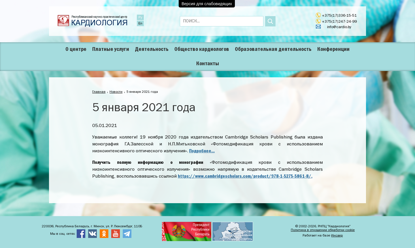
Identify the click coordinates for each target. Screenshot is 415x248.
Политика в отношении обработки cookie (323, 230)
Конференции (333, 49)
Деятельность (152, 49)
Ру (140, 17)
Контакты (207, 63)
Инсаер (337, 235)
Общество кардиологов (201, 49)
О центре (75, 49)
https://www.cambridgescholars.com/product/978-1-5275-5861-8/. (245, 176)
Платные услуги (110, 49)
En (140, 23)
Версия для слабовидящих (207, 3)
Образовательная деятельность (273, 49)
